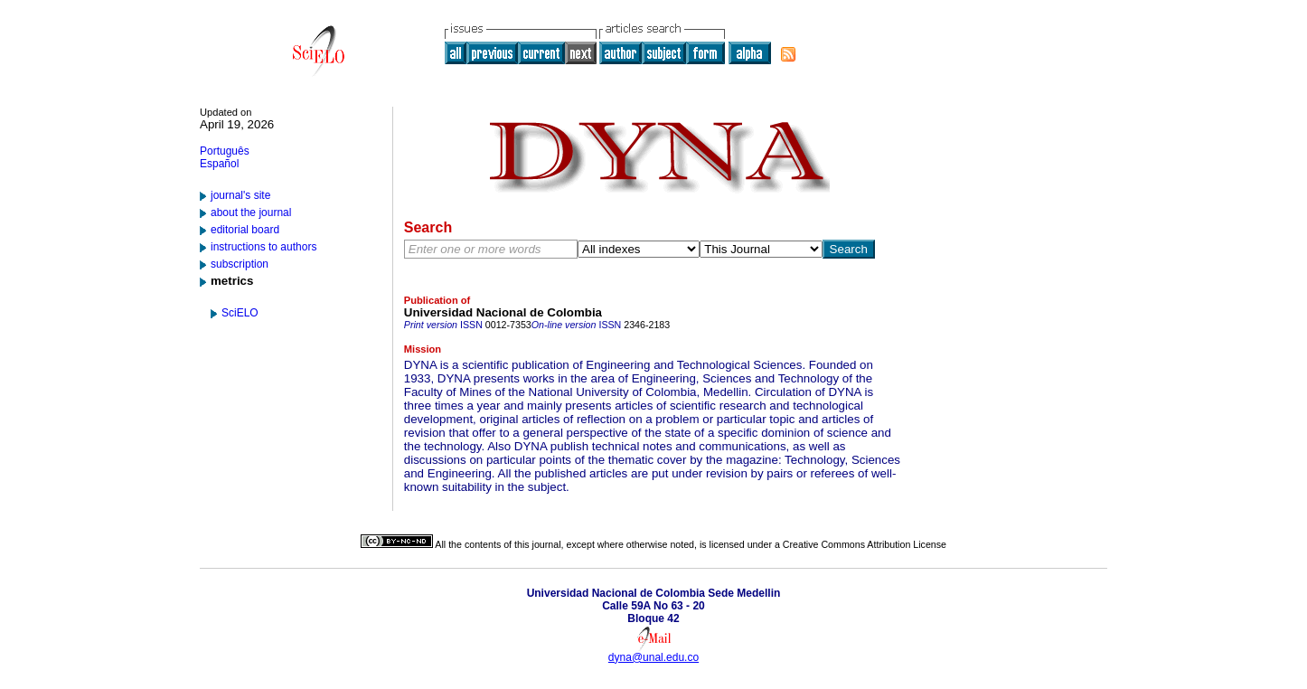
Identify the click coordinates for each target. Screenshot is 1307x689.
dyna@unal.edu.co (653, 657)
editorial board (245, 229)
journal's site (240, 195)
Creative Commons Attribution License (864, 544)
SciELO (240, 313)
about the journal (251, 212)
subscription (239, 264)
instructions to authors (263, 247)
